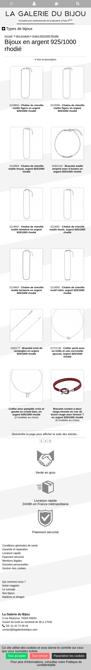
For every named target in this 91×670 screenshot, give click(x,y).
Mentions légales (12, 560)
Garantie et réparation (15, 549)
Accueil (8, 36)
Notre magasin (10, 585)
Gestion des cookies (14, 568)
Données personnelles (15, 564)
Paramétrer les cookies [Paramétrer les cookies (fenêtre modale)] (69, 655)
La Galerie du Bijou (16, 614)
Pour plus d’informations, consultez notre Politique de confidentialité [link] (46, 663)
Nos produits (22, 36)
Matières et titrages (13, 596)
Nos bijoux (8, 593)
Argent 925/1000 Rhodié (45, 36)
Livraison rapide (11, 553)
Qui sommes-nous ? (14, 581)
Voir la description (45, 59)
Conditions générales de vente (20, 545)
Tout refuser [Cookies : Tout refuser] (40, 655)
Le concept (8, 589)
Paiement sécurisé (13, 556)
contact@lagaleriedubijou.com (19, 629)
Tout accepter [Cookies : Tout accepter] (17, 655)
